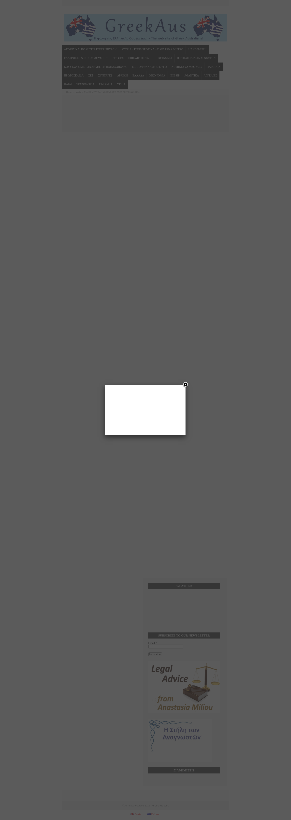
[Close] (185, 385)
